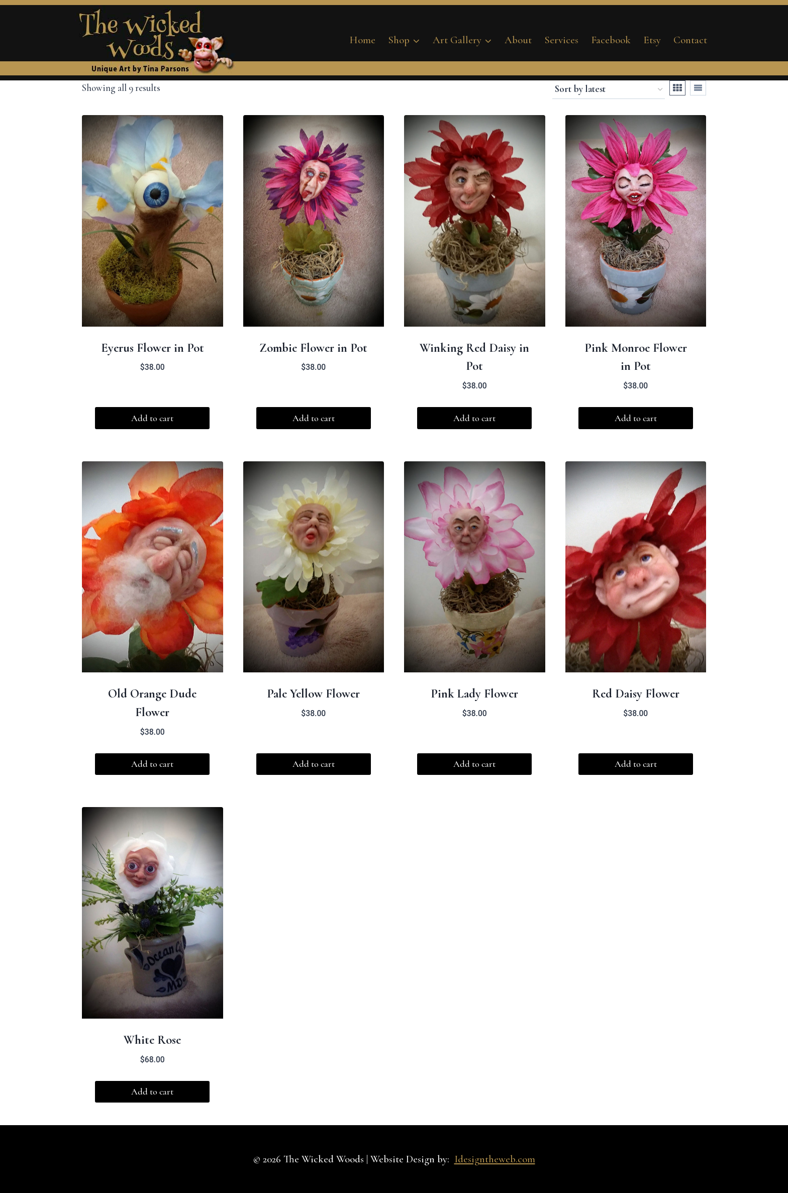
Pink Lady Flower (474, 693)
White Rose (152, 1039)
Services (561, 40)
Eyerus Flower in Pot (152, 347)
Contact (690, 40)
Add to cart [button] (152, 418)
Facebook (611, 40)
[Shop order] (608, 90)
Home (362, 40)
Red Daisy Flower (635, 693)
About (518, 40)
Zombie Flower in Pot (313, 347)
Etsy (652, 40)
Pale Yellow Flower (313, 693)
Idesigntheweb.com (494, 1159)
